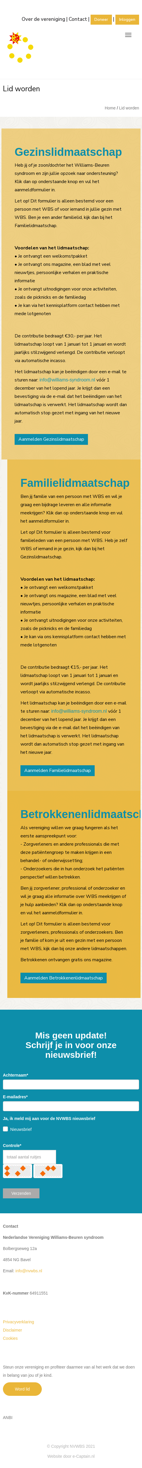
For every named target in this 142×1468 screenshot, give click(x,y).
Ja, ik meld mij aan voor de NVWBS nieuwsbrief (49, 1118)
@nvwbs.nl (28, 1270)
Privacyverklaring (18, 1322)
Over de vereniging (43, 19)
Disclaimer (12, 1330)
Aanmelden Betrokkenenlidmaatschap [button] (63, 978)
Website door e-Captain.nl (71, 1456)
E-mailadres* (15, 1096)
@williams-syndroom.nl (67, 379)
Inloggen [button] (127, 19)
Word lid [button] (22, 1389)
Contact (78, 19)
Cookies (10, 1338)
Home (110, 108)
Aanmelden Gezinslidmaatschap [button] (51, 439)
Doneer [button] (101, 19)
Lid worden (129, 108)
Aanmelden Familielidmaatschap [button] (57, 770)
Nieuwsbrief (21, 1129)
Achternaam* (15, 1075)
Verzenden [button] (21, 1193)
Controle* (12, 1145)
